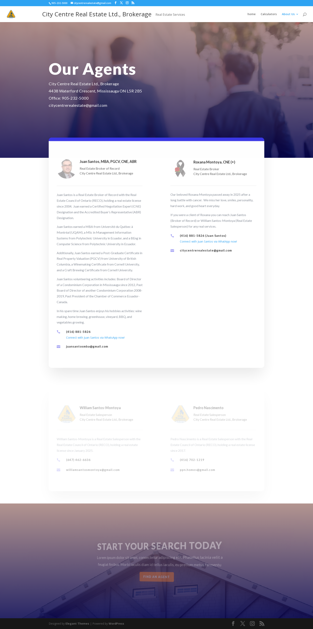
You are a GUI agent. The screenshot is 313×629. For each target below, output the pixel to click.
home (252, 14)
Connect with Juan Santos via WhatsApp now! (95, 343)
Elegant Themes (77, 623)
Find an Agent (157, 577)
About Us (288, 14)
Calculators (269, 14)
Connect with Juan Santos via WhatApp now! (208, 247)
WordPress (116, 623)
